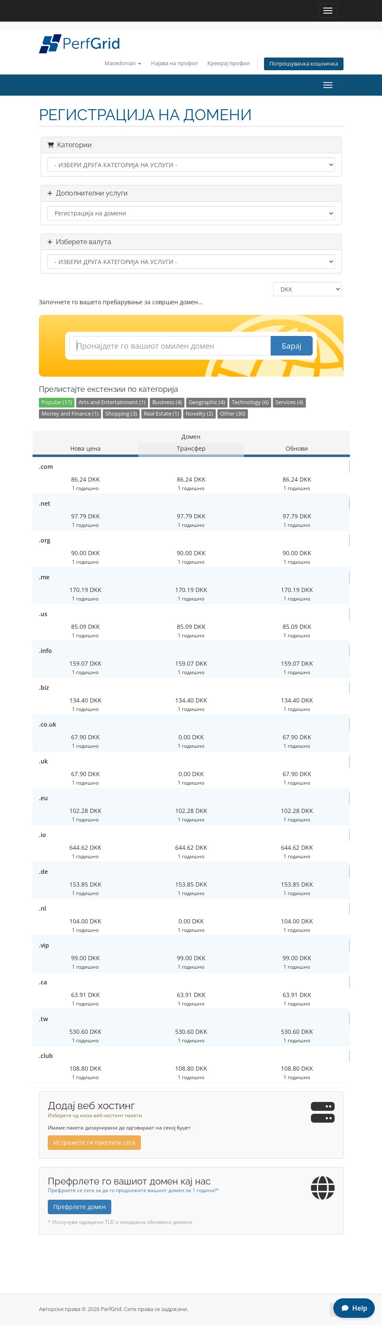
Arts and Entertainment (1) (112, 402)
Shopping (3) (121, 413)
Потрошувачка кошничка (303, 63)
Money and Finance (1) (70, 413)
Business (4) (167, 402)
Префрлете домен (79, 1207)
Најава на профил (174, 63)
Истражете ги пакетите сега (94, 1142)
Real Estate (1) (161, 413)
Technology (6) (250, 402)
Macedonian (122, 63)
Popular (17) (56, 402)
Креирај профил (228, 63)
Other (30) (232, 413)
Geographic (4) (207, 402)
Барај (292, 346)
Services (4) (289, 402)
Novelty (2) (199, 413)
